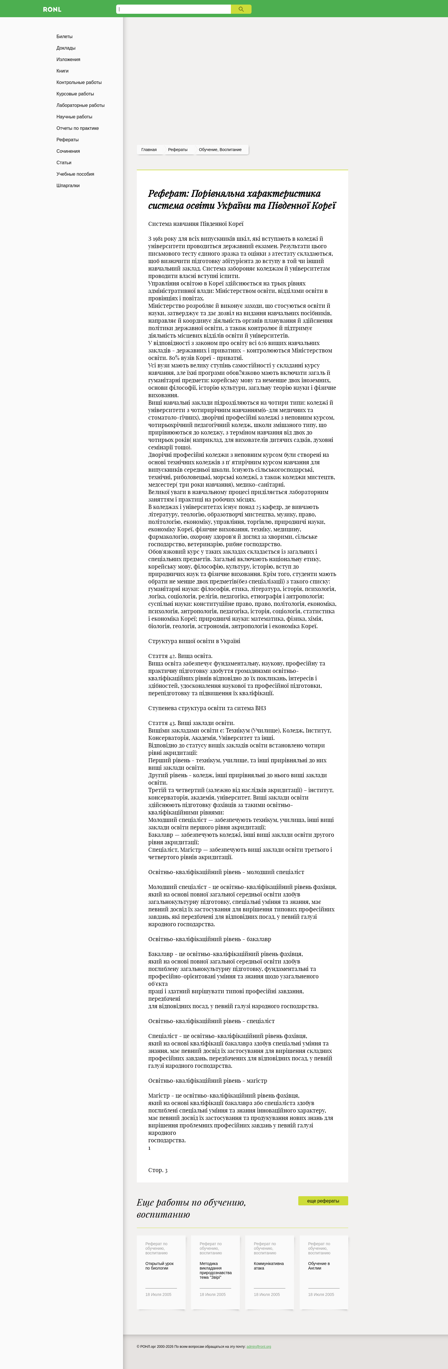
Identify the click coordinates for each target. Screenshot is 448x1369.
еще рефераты (323, 1200)
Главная (149, 149)
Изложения (68, 59)
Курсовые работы (75, 93)
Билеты (65, 36)
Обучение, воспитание (220, 149)
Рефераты (68, 139)
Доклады (66, 48)
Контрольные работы (79, 82)
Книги (63, 70)
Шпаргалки (68, 185)
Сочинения (68, 151)
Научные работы (74, 116)
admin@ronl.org (259, 1347)
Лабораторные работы (81, 105)
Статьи (64, 162)
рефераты (178, 149)
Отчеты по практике (78, 128)
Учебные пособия (75, 174)
